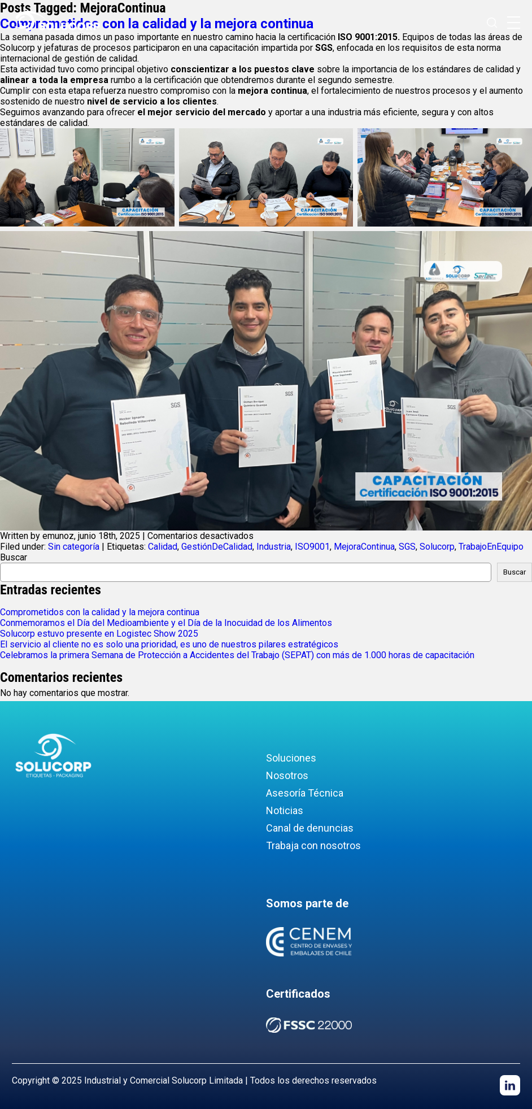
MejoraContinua (364, 546)
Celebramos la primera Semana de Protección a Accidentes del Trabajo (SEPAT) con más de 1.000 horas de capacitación (237, 655)
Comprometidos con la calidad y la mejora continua (99, 612)
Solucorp (437, 546)
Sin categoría (73, 546)
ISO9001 (312, 546)
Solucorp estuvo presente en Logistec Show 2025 (99, 633)
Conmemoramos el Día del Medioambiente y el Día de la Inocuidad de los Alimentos (166, 622)
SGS (407, 546)
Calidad (162, 546)
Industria (273, 546)
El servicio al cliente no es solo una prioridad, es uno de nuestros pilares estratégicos (169, 644)
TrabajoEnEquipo (491, 546)
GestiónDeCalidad (216, 546)
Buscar (13, 557)
